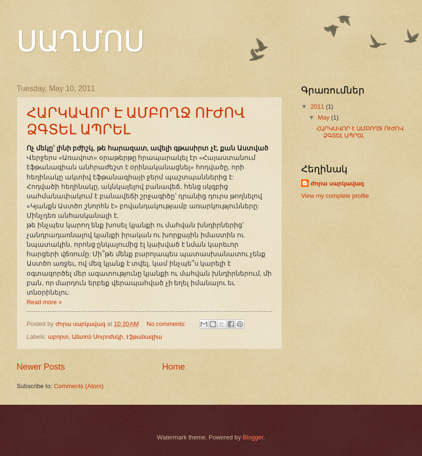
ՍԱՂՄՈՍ (81, 41)
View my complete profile (335, 195)
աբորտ (58, 336)
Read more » (44, 302)
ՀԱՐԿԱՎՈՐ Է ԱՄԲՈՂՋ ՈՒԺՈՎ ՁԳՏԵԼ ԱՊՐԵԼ (360, 132)
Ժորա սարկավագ (337, 183)
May (324, 117)
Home (173, 367)
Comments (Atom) (78, 386)
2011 (318, 106)
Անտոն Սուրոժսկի (97, 336)
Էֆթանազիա (144, 336)
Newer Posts (41, 367)
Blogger (253, 437)
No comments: (167, 323)
